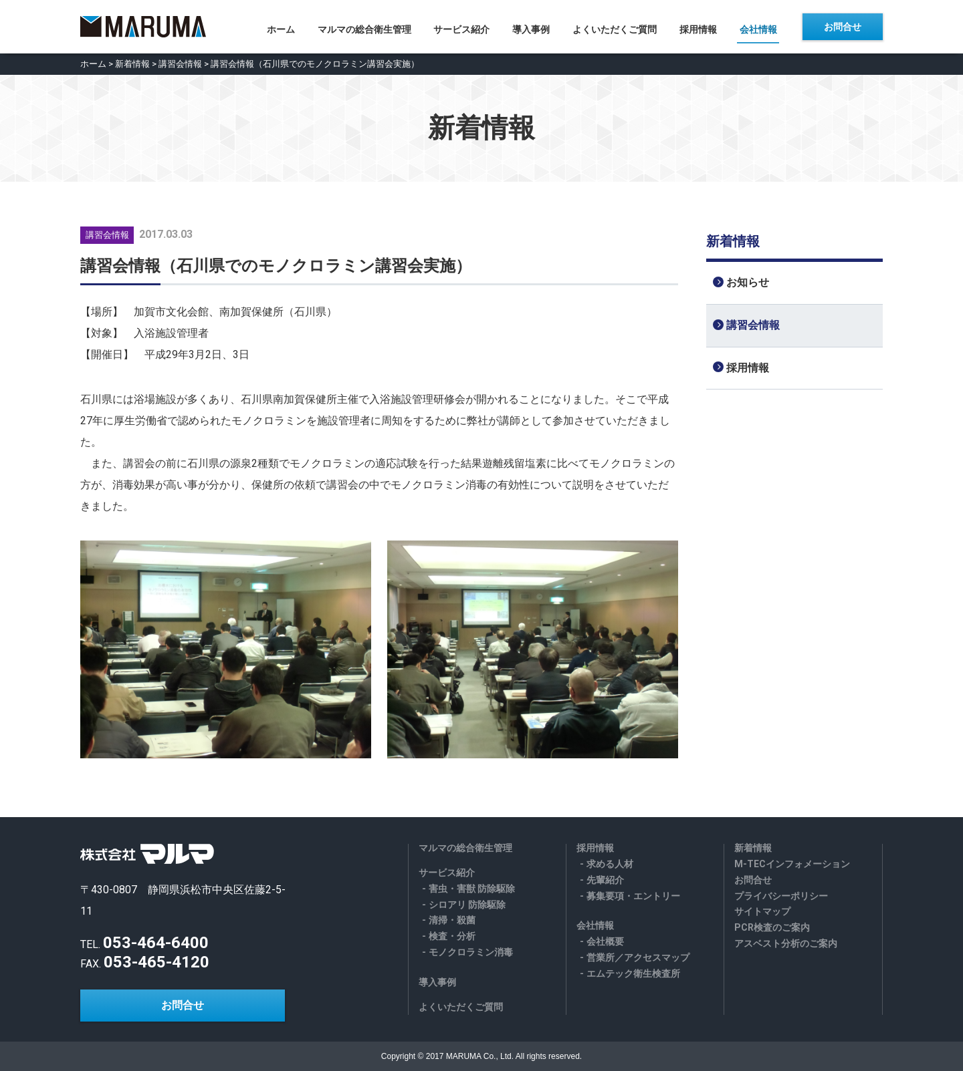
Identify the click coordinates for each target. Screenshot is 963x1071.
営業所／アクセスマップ (637, 957)
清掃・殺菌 (452, 920)
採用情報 (699, 28)
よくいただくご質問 (615, 28)
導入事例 (531, 28)
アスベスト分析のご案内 (785, 943)
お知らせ (747, 282)
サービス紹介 (461, 28)
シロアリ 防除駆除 (467, 904)
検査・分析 (452, 936)
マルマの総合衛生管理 (362, 28)
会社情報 (760, 28)
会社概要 (605, 941)
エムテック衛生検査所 (633, 973)
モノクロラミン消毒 (471, 952)
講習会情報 (180, 64)
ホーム (278, 28)
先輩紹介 (605, 880)
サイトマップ (762, 911)
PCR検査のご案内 (772, 927)
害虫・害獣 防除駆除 (472, 888)
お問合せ (842, 26)
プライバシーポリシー (781, 896)
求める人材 (609, 864)
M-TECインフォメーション (792, 864)
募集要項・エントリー (633, 896)
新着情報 (132, 64)
